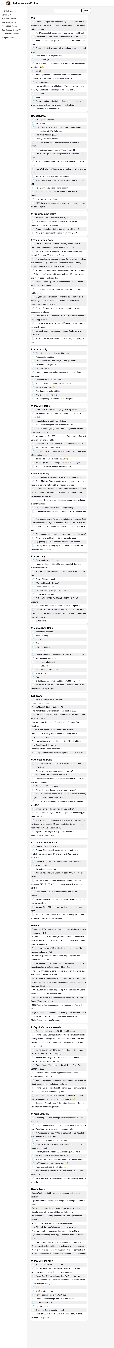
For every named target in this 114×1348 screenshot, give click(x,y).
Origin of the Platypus (45, 594)
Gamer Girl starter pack (45, 579)
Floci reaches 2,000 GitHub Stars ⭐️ (51, 1167)
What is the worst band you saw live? (51, 775)
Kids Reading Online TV (11, 30)
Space (38, 639)
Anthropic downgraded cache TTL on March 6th (55, 150)
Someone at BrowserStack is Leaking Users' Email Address (56, 741)
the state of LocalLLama (46, 869)
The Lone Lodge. (43, 647)
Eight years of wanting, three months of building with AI (54, 734)
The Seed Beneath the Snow (44, 745)
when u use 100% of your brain (49, 56)
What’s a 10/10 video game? (47, 786)
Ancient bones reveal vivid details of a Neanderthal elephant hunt (59, 1254)
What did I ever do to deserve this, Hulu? (53, 353)
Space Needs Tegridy (45, 587)
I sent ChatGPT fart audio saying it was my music (56, 410)
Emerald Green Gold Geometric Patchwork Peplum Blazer (60, 606)
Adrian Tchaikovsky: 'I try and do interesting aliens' (53, 1223)
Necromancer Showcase (46, 658)
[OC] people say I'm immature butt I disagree (54, 399)
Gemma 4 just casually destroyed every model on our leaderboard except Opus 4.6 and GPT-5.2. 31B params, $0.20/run (55, 854)
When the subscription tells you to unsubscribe (55, 425)
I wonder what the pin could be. (49, 380)
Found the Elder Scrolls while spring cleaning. (55, 508)
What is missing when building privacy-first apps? (56, 233)
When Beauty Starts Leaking (47, 670)
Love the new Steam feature (47, 109)
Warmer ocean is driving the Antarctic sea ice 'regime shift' (56, 1208)
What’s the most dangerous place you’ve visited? (56, 790)
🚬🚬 (38, 1287)
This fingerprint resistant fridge (48, 391)
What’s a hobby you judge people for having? (54, 771)
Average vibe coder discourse (48, 447)
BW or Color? (41, 621)
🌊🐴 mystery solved (44, 1291)
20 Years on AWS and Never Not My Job (53, 218)
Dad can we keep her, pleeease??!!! (51, 590)
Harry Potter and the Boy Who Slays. (51, 1295)
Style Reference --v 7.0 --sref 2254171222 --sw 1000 (58, 681)
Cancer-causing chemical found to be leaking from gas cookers (58, 1246)
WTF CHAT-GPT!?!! (44, 1302)
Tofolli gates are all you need (47, 139)
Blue (37, 677)
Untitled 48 (40, 651)
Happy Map (40, 123)
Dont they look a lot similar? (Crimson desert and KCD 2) (59, 477)
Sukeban (39, 643)
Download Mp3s (8, 15)
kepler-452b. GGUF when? (47, 846)
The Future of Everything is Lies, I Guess (49, 699)
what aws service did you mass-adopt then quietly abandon (60, 1159)
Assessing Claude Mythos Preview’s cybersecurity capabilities (57, 752)
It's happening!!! (42, 82)
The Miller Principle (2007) (47, 135)
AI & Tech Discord (9, 19)
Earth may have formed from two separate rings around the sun (58, 1242)
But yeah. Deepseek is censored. (49, 1265)
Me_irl (38, 71)
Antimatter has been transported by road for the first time (55, 1231)
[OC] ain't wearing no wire (46, 395)
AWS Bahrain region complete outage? (52, 1163)
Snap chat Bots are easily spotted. (50, 1310)
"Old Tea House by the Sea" (47, 583)
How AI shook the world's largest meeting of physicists (54, 1227)
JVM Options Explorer (45, 120)
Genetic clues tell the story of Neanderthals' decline (53, 1212)
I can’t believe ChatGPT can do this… (51, 421)
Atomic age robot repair (45, 662)
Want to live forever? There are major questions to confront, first (58, 1250)
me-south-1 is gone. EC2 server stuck (51, 1140)
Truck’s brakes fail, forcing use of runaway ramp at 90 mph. (60, 33)
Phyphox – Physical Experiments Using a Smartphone (58, 127)
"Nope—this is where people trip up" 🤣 (52, 459)
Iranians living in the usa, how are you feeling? (55, 809)
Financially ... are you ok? (46, 365)
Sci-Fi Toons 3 (42, 673)
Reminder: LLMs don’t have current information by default (60, 444)
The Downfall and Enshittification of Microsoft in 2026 (54, 711)
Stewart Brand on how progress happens (53, 176)
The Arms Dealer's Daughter (47, 560)
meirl (38, 97)
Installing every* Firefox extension (46, 749)
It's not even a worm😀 (45, 387)
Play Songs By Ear (9, 22)
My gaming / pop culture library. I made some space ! (58, 542)
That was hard (42, 1306)
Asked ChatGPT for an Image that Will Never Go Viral (58, 1276)
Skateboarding (42, 636)
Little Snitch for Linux (40, 703)
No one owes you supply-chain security (52, 188)
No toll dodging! (42, 59)
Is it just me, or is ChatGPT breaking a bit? (53, 466)
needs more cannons (44, 632)
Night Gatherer (42, 666)
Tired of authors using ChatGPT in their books (55, 1299)
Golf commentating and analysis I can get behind (56, 361)
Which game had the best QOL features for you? (56, 538)
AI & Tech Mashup (9, 11)
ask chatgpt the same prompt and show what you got (58, 463)
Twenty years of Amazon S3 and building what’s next (58, 1152)
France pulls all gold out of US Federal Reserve (55, 1031)
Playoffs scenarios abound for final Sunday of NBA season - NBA (59, 1013)
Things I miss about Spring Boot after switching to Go (58, 229)
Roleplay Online (8, 38)
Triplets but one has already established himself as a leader (60, 37)
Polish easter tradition (45, 357)
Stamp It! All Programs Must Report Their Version (52, 730)
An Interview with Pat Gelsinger (49, 131)
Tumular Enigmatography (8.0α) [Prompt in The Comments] (60, 654)
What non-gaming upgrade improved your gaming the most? (61, 534)
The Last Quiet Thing (40, 737)
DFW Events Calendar (10, 34)
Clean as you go (42, 368)
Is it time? (40, 94)
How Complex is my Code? (47, 199)
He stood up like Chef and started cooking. (53, 383)
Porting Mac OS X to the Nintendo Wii (47, 707)
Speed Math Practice (10, 26)
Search (87, 10)
